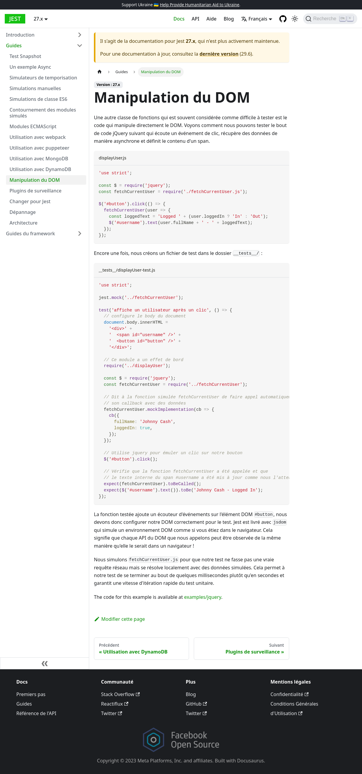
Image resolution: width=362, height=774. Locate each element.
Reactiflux (114, 704)
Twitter (111, 713)
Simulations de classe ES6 (38, 99)
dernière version (218, 54)
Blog (229, 18)
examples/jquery (202, 597)
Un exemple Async (30, 67)
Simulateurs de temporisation (43, 77)
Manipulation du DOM (35, 180)
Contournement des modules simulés (43, 112)
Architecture (23, 223)
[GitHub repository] (283, 18)
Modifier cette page (119, 619)
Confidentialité (289, 694)
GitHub (196, 704)
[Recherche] (330, 18)
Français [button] (254, 18)
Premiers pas (30, 694)
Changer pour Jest (30, 201)
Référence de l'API (36, 713)
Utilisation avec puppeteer (39, 148)
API (195, 18)
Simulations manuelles (35, 88)
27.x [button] (38, 18)
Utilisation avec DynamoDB (40, 169)
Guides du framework (30, 233)
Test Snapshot (25, 56)
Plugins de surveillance (36, 190)
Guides (14, 45)
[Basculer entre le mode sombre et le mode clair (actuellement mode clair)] (295, 18)
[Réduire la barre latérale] (44, 663)
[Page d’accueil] (99, 71)
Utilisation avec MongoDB (39, 158)
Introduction (20, 35)
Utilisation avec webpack (38, 137)
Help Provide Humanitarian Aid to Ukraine (199, 4)
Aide (212, 18)
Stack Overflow (120, 694)
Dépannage (23, 212)
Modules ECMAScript (33, 126)
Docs (179, 18)
